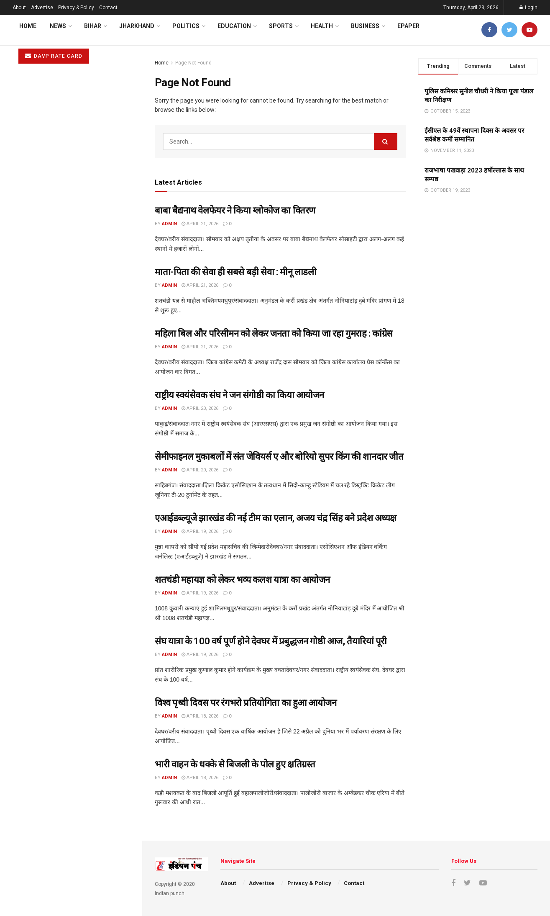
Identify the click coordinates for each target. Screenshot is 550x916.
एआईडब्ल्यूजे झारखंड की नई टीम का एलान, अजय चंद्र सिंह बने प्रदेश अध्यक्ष (276, 518)
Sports (281, 26)
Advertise (42, 7)
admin (169, 223)
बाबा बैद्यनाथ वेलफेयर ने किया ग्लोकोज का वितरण (235, 210)
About (19, 7)
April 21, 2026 (200, 223)
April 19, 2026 (200, 531)
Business (365, 26)
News (58, 26)
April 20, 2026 (200, 408)
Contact (108, 7)
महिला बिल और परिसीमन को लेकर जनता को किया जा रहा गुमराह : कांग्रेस (274, 333)
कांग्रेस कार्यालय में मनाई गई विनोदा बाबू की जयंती (65, 476)
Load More (71, 537)
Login (528, 7)
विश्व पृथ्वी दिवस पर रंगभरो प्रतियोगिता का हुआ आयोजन (73, 412)
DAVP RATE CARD (53, 56)
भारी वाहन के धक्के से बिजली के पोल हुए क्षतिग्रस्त (65, 443)
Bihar (92, 26)
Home (27, 26)
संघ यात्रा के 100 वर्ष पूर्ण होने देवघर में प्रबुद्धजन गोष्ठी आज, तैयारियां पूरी (271, 641)
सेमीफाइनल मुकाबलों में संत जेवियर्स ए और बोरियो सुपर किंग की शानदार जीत (279, 456)
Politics (186, 26)
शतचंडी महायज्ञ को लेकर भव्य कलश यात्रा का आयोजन (70, 340)
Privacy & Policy (76, 7)
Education (234, 26)
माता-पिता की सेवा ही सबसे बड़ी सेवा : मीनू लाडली (235, 272)
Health (322, 26)
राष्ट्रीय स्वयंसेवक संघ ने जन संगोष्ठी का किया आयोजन (68, 228)
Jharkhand (136, 26)
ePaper (408, 26)
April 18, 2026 (200, 716)
